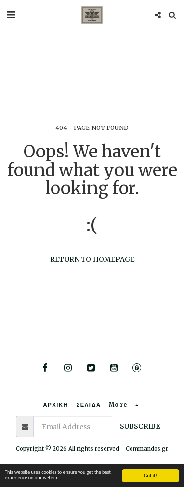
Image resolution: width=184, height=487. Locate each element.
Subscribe (140, 426)
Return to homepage (92, 259)
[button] (10, 14)
